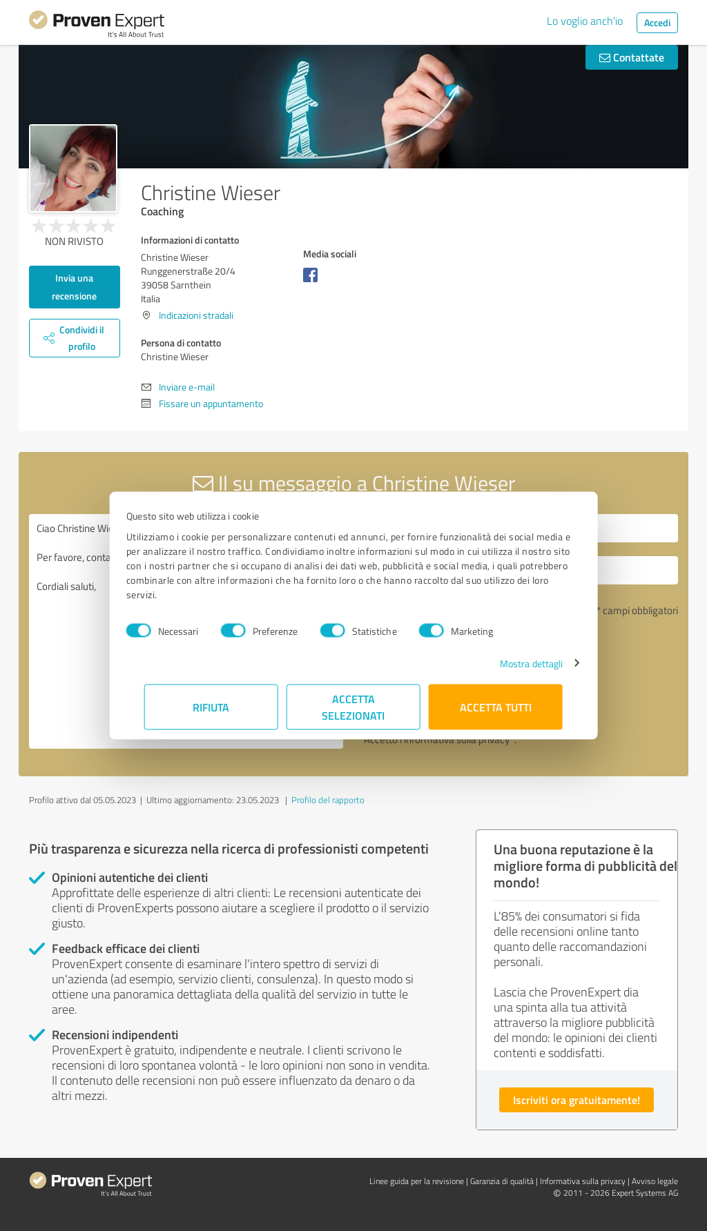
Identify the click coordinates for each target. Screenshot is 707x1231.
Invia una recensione (74, 286)
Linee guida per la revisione (416, 1181)
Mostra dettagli (513, 662)
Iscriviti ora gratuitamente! (576, 1099)
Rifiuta (211, 706)
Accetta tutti (496, 706)
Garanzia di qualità (502, 1181)
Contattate (631, 57)
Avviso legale (655, 1181)
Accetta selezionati (353, 706)
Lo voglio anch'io (585, 20)
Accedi (657, 22)
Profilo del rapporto (328, 800)
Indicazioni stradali (196, 315)
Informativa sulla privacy (583, 1181)
